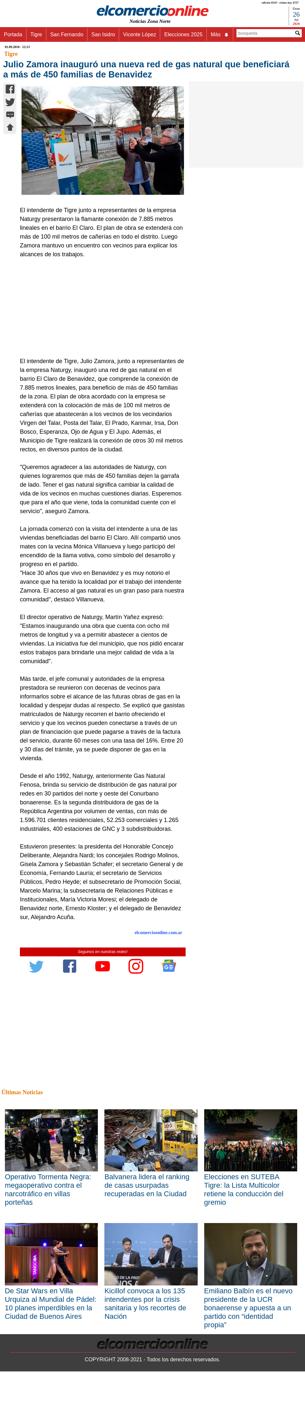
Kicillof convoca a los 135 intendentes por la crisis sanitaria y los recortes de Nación (145, 1303)
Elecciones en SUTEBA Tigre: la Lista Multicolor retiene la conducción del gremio (243, 1189)
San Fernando (66, 34)
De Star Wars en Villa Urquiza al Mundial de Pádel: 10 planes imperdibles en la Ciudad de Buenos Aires (51, 1303)
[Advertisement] (100, 308)
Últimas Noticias (22, 1092)
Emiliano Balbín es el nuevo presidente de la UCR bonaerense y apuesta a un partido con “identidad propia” (248, 1308)
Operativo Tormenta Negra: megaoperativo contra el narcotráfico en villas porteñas (48, 1189)
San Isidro (103, 34)
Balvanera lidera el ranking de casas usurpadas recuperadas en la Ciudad (147, 1185)
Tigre (36, 34)
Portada (13, 34)
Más (220, 35)
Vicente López (139, 34)
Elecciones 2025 (183, 34)
